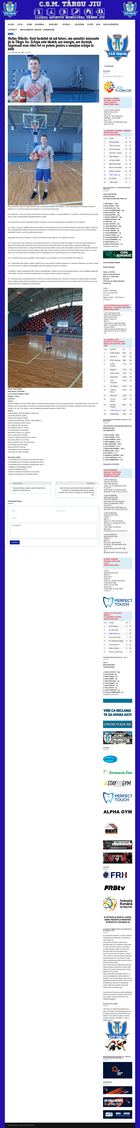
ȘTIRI (29, 24)
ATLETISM (79, 24)
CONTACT (12, 29)
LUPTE (90, 24)
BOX (98, 24)
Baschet (10, 33)
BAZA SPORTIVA (111, 24)
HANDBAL (39, 24)
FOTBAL (66, 24)
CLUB (19, 24)
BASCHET (53, 24)
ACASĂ (11, 24)
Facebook (109, 66)
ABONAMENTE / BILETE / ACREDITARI (37, 29)
